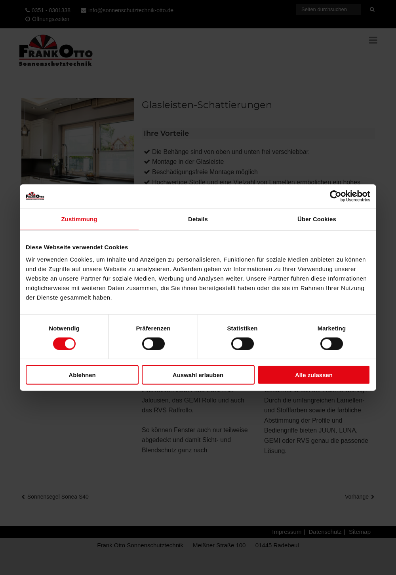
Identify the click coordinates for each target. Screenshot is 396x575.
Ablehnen (82, 375)
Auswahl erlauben (198, 375)
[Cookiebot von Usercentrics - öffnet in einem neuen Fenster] (335, 196)
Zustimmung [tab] (79, 218)
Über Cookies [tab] (316, 218)
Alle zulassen (314, 375)
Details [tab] (198, 218)
